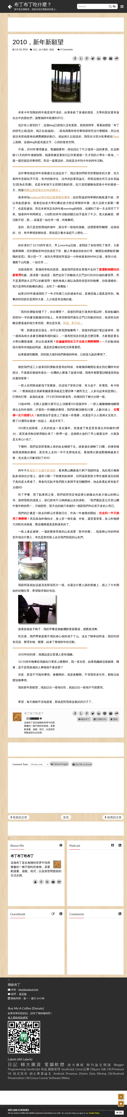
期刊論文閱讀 (99, 1065)
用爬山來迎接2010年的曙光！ (42, 190)
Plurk (116, 136)
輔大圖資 (31, 1064)
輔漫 (51, 49)
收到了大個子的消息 (43, 470)
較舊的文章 (113, 817)
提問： (17, 993)
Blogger (119, 1065)
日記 (35, 49)
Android (58, 1073)
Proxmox (71, 1073)
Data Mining (97, 1073)
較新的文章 (18, 817)
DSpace (95, 1069)
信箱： (23, 989)
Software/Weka (59, 1078)
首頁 (66, 817)
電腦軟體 (54, 1064)
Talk (103, 1069)
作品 (44, 1069)
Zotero (83, 1073)
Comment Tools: (20, 764)
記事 (86, 1069)
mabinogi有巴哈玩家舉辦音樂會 (50, 197)
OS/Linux (31, 1078)
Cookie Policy (94, 1113)
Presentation (16, 1078)
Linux (79, 1069)
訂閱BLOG (100, 719)
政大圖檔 (43, 49)
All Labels (24, 1059)
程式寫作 (20, 1073)
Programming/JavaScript (24, 1069)
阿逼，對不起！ (73, 323)
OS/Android (116, 1073)
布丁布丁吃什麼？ (33, 4)
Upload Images (59, 764)
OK (119, 1112)
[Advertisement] (66, 25)
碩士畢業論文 (41, 1073)
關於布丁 (84, 719)
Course (43, 1078)
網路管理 (54, 1069)
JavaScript (67, 1069)
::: (9, 15)
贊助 (114, 719)
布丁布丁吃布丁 (34, 713)
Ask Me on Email (83, 764)
